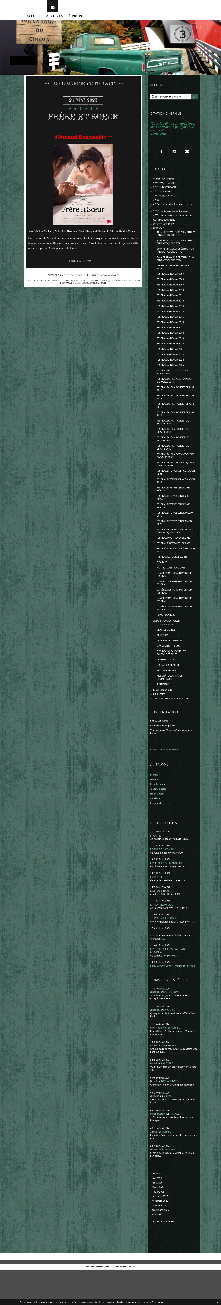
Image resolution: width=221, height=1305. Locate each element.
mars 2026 (157, 1216)
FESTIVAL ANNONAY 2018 (171, 345)
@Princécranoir (159, 1061)
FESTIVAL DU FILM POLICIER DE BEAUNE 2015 (174, 448)
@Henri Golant (158, 1147)
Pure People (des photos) (164, 757)
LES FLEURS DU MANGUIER (166, 895)
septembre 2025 (161, 1245)
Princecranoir (158, 1079)
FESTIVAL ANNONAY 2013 (171, 317)
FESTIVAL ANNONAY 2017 (171, 339)
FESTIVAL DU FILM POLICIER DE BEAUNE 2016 (174, 457)
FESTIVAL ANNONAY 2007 (171, 283)
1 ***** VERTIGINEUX (165, 187)
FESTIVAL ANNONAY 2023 (171, 367)
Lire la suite (81, 265)
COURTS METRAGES (164, 230)
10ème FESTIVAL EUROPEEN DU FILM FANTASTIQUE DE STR (175, 241)
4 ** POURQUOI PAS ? (72, 278)
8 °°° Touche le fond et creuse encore (174, 221)
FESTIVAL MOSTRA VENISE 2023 (175, 566)
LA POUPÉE (157, 909)
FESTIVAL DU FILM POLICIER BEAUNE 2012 (172, 404)
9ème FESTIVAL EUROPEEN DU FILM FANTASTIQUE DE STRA (174, 267)
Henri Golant (158, 825)
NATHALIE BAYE (160, 923)
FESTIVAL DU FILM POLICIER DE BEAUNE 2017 (174, 466)
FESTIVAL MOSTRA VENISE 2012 (175, 561)
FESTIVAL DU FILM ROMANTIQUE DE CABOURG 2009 (175, 483)
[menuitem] (33, 19)
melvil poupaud (64, 286)
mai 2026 (157, 1207)
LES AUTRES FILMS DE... (170, 695)
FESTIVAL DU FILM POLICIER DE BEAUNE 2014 (174, 439)
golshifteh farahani (126, 284)
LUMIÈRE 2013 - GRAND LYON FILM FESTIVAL (173, 626)
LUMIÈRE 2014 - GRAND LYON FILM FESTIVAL (173, 635)
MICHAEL (155, 867)
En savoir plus (158, 1302)
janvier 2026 (159, 1226)
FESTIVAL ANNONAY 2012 (171, 311)
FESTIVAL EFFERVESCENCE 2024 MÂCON (175, 519)
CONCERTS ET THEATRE (171, 669)
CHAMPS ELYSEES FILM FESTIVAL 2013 (175, 276)
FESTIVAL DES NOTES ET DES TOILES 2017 (173, 386)
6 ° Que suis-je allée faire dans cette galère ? (171, 211)
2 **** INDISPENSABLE (166, 191)
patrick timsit (103, 286)
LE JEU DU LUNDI (166, 689)
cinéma (82, 284)
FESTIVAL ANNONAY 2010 (171, 300)
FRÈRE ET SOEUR (83, 119)
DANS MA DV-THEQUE (169, 674)
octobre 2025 (159, 1240)
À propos (77, 19)
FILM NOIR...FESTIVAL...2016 (172, 592)
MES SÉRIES (159, 725)
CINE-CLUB (163, 663)
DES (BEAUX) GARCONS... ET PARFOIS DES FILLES (172, 682)
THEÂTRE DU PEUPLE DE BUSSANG (173, 730)
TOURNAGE (163, 715)
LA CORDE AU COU (161, 937)
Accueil (34, 19)
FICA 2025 (162, 586)
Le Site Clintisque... (160, 752)
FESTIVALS (159, 235)
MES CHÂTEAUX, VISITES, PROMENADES (171, 708)
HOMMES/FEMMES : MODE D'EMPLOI (173, 999)
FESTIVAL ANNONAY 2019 (171, 350)
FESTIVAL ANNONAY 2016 (171, 334)
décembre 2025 (160, 1230)
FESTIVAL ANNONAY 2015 (171, 328)
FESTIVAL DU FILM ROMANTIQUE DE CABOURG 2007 (175, 474)
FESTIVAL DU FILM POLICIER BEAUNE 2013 (172, 413)
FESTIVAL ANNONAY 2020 (171, 356)
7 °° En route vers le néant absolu (171, 217)
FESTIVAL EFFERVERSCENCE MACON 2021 (173, 492)
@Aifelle (155, 1129)
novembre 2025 (161, 1235)
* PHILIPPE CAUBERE (165, 182)
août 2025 (157, 1249)
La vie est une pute (163, 721)
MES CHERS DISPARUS (169, 700)
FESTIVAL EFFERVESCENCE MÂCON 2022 (172, 545)
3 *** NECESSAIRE (163, 196)
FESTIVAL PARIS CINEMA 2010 (173, 581)
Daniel (154, 1096)
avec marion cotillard (100, 284)
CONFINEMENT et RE (165, 226)
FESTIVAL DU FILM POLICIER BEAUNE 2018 (172, 422)
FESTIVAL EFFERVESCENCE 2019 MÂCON (175, 510)
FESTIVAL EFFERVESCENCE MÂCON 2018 (172, 536)
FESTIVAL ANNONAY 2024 (171, 373)
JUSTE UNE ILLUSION (163, 951)
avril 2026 (157, 1212)
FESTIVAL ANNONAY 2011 (171, 305)
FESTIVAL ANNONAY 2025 (171, 379)
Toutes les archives (163, 1257)
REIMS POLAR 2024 (167, 642)
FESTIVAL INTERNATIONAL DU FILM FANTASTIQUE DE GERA (174, 554)
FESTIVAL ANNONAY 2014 (171, 322)
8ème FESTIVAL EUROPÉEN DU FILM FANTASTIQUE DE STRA (174, 258)
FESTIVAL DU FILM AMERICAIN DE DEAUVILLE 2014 (175, 395)
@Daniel (155, 1025)
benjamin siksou (84, 286)
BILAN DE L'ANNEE (167, 658)
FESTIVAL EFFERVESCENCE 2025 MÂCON (175, 527)
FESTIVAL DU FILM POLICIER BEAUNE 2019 (172, 430)
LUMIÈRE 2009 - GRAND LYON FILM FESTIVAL (173, 617)
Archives (54, 19)
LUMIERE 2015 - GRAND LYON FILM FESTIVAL (173, 600)
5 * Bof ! (157, 205)
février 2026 (159, 1221)
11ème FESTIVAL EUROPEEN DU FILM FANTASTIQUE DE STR (175, 250)
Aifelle (154, 1165)
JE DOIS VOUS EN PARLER (167, 648)
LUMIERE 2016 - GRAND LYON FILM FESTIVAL (173, 609)
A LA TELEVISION (166, 652)
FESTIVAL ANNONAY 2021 (171, 362)
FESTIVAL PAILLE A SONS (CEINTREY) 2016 (171, 574)
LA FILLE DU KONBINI (163, 881)
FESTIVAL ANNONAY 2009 (171, 294)
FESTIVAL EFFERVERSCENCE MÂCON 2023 (173, 501)
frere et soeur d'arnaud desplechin (56, 284)
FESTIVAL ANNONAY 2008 (171, 289)
